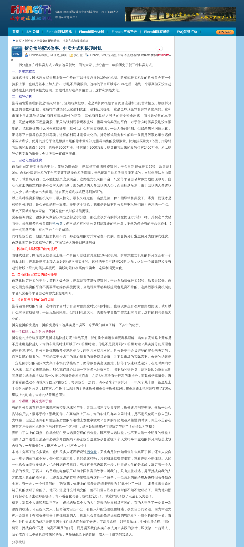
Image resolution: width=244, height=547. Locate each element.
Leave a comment (141, 55)
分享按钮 (18, 542)
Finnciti (94, 55)
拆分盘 (29, 40)
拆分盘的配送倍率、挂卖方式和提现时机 (63, 48)
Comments (162, 51)
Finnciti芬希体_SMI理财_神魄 (48, 55)
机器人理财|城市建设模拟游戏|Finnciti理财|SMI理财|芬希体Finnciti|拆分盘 (31, 13)
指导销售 (123, 55)
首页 (19, 40)
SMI (103, 55)
